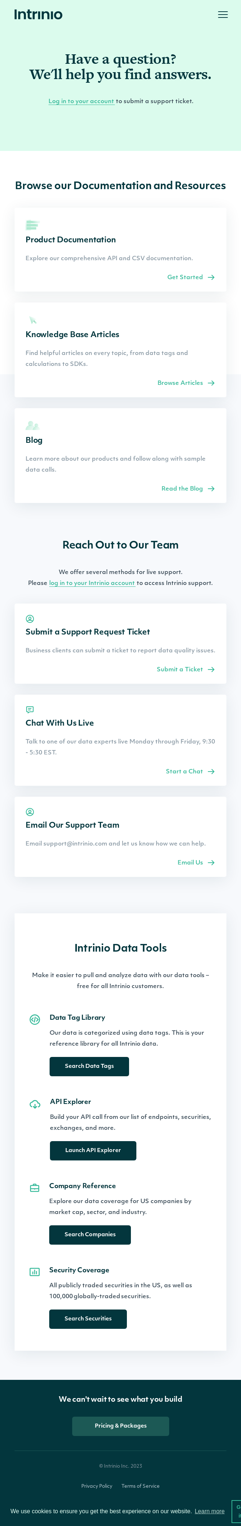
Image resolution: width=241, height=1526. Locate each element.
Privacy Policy (96, 1486)
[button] (223, 15)
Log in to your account (81, 102)
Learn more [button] (210, 1511)
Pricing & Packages (121, 1426)
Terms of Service (140, 1486)
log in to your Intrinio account (92, 583)
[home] (40, 15)
